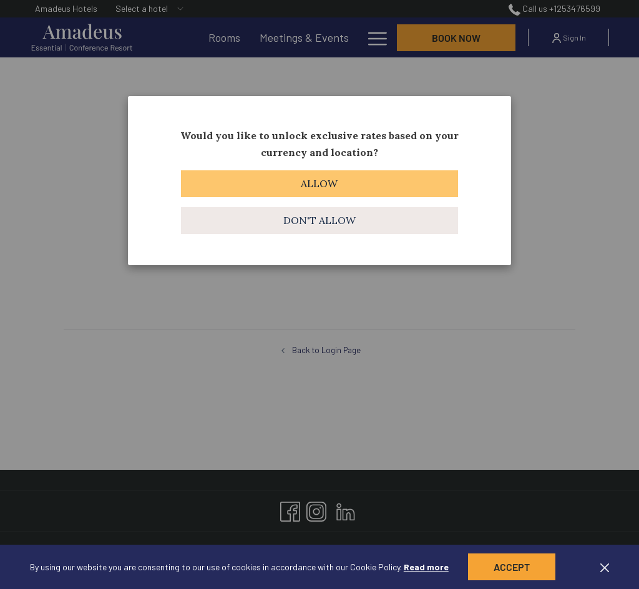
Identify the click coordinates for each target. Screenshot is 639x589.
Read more (426, 567)
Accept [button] (512, 567)
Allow (319, 183)
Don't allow (319, 220)
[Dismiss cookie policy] (604, 566)
